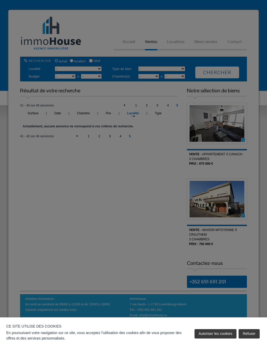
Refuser (249, 333)
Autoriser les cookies (215, 333)
